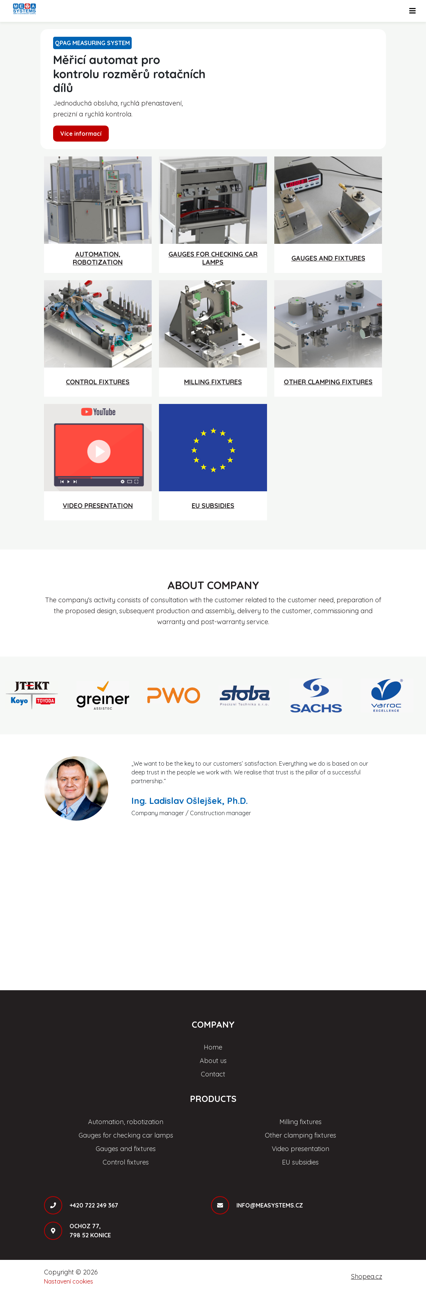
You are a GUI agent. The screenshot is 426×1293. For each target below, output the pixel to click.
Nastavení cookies (68, 1281)
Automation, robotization (125, 1122)
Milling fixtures (300, 1122)
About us (213, 1060)
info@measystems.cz (269, 1205)
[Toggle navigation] (413, 10)
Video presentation (300, 1149)
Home (213, 1047)
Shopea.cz (366, 1276)
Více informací (80, 133)
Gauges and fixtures (126, 1149)
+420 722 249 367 (93, 1205)
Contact (213, 1074)
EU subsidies (300, 1162)
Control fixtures (126, 1162)
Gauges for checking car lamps (126, 1135)
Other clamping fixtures (300, 1135)
